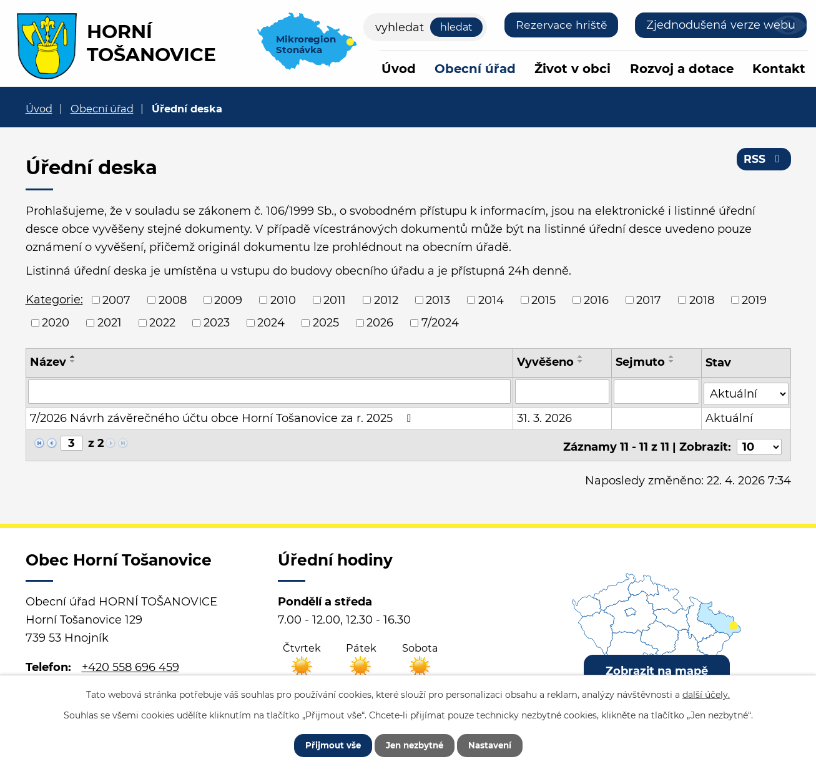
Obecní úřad (475, 68)
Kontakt (778, 68)
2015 (543, 299)
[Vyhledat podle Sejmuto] (657, 391)
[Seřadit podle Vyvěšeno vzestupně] (581, 356)
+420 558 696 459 (130, 662)
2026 (379, 323)
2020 (55, 323)
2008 (173, 299)
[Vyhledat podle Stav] (746, 390)
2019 (754, 299)
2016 (596, 299)
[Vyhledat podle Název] (269, 391)
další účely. (706, 692)
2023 (217, 323)
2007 (116, 299)
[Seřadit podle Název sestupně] (73, 361)
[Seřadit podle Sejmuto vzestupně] (672, 356)
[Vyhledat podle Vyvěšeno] (563, 391)
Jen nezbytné (414, 744)
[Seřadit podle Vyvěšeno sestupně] (581, 361)
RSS (763, 161)
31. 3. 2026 (545, 416)
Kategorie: (54, 299)
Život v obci (572, 68)
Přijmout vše (325, 744)
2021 (109, 323)
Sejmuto (641, 362)
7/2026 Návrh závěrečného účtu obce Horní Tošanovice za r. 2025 (223, 416)
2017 (648, 299)
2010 (283, 299)
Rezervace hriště (560, 25)
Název (48, 362)
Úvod (398, 68)
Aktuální (730, 416)
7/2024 (440, 323)
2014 (491, 299)
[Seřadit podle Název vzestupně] (73, 356)
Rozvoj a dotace (682, 68)
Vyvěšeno (546, 362)
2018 (701, 299)
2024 (271, 323)
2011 (334, 299)
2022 (162, 323)
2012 (386, 299)
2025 (326, 323)
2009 (228, 299)
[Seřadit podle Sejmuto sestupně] (672, 361)
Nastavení (497, 744)
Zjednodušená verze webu (720, 25)
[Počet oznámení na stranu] (759, 442)
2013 (438, 299)
